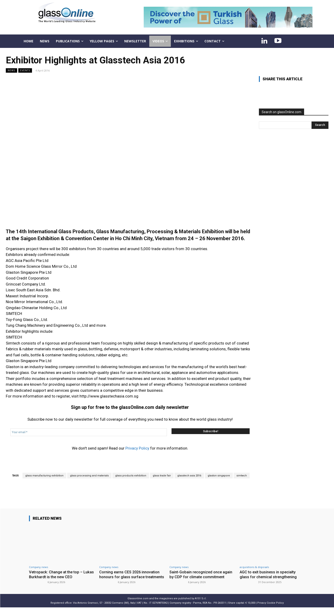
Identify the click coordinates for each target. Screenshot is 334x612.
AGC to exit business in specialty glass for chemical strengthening (269, 574)
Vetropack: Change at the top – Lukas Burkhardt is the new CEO (57, 574)
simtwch (241, 475)
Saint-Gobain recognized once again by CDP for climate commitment (201, 574)
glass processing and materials (89, 475)
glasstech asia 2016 (189, 475)
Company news (38, 567)
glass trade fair (162, 475)
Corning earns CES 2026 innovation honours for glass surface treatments (130, 577)
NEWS (11, 70)
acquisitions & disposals (254, 567)
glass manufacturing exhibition (44, 475)
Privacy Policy (137, 448)
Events (25, 70)
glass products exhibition (130, 475)
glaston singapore (219, 475)
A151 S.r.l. (201, 602)
